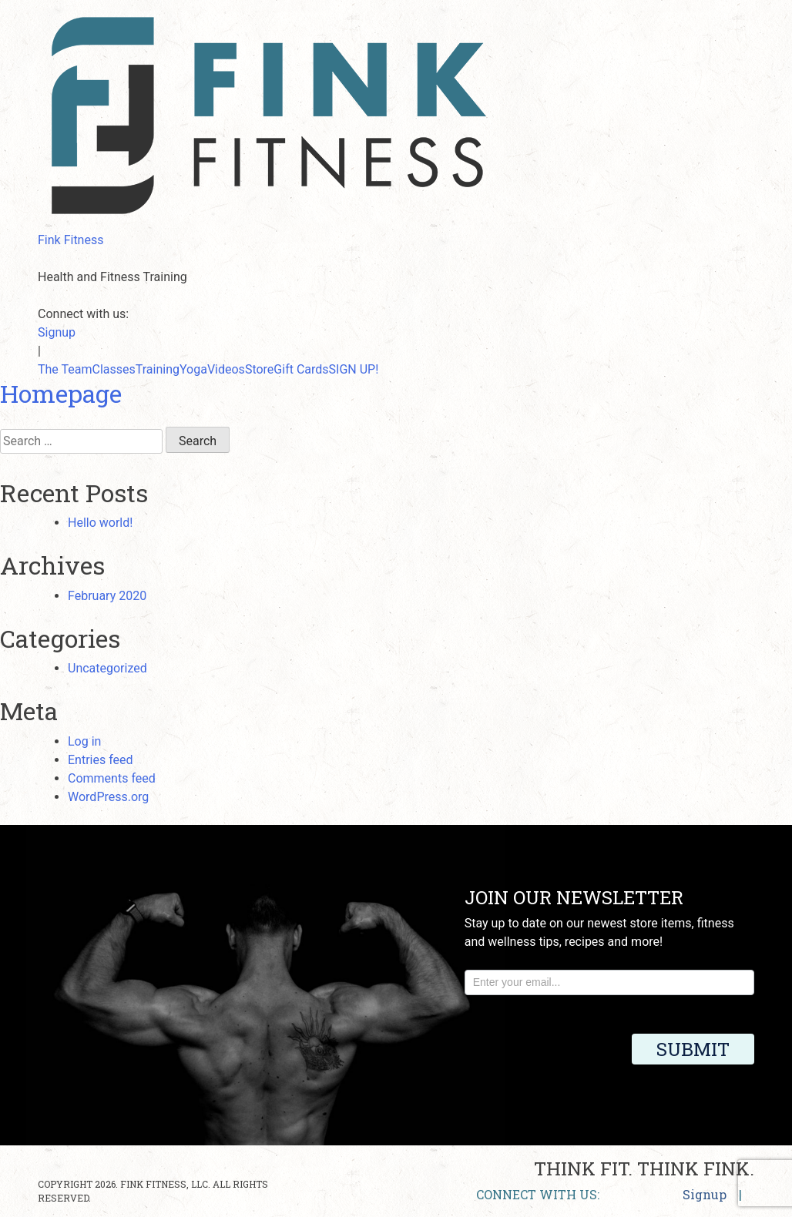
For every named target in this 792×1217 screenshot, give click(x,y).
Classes (114, 369)
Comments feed (112, 778)
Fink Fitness (70, 240)
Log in (84, 741)
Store (259, 369)
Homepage (61, 393)
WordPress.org (108, 797)
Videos (226, 369)
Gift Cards (301, 369)
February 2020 (107, 595)
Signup (57, 332)
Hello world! (100, 522)
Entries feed (100, 760)
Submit (693, 1049)
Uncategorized (107, 668)
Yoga (193, 369)
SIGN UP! (354, 369)
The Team (65, 369)
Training (158, 369)
